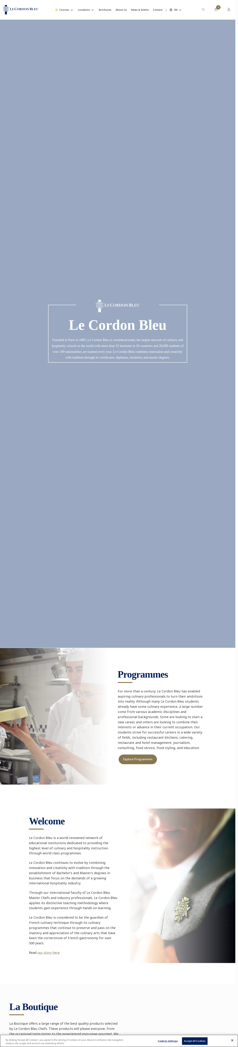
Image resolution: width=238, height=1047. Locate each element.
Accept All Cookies (195, 1041)
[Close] (232, 1040)
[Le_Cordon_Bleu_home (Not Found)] (21, 10)
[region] (119, 1041)
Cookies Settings (168, 1041)
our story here (48, 952)
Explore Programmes (137, 759)
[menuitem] (203, 10)
